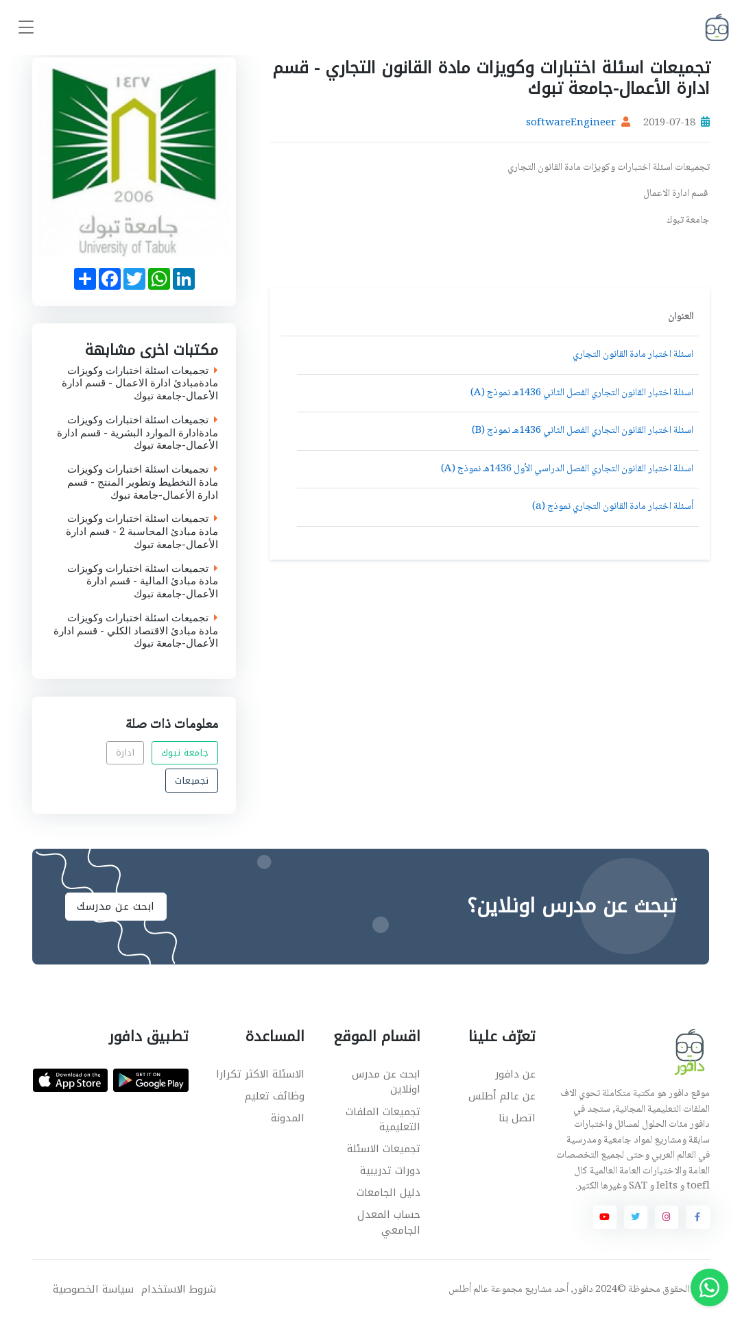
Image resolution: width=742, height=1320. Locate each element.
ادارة (125, 752)
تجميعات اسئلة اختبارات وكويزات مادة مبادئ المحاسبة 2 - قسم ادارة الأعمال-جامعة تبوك (143, 532)
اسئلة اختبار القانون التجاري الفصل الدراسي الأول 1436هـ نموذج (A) (567, 469)
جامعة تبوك (185, 752)
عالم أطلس (468, 1290)
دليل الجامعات (388, 1192)
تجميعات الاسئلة (383, 1148)
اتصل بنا (517, 1118)
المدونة (287, 1118)
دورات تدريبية (390, 1170)
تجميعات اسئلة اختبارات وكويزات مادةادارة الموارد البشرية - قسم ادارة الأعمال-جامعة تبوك (138, 433)
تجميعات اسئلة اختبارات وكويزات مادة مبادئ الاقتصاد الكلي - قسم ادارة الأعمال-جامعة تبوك (136, 631)
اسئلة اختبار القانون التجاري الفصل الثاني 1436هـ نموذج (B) (582, 431)
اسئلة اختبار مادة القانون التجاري (633, 355)
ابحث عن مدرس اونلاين (386, 1081)
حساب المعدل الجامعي (388, 1222)
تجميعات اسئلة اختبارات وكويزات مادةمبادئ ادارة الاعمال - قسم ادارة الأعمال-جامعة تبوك (140, 383)
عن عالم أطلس (502, 1096)
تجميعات (193, 780)
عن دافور (515, 1074)
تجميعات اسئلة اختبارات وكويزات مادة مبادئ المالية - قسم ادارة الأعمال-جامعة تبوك (143, 581)
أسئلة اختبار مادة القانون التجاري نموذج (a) (612, 507)
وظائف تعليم (274, 1096)
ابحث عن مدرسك (116, 906)
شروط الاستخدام (178, 1289)
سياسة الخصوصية (93, 1289)
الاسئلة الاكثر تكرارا (260, 1074)
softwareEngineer (571, 123)
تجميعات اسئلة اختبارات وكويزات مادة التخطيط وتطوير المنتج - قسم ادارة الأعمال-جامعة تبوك (143, 483)
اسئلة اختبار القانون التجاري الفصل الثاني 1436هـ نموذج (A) (581, 393)
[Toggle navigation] (26, 27)
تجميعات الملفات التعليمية (383, 1119)
